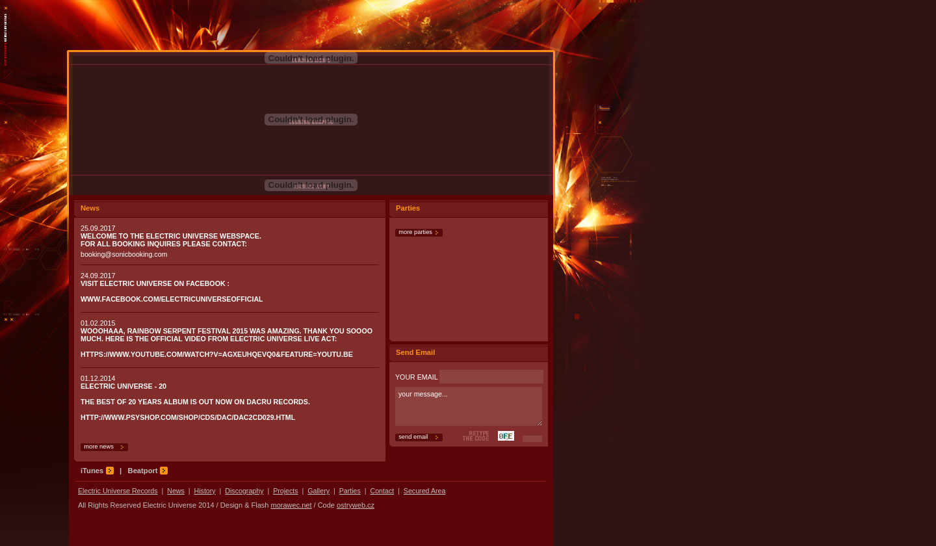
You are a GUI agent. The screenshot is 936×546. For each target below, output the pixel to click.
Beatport (148, 470)
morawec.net (291, 505)
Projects (285, 491)
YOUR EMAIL (469, 377)
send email (411, 437)
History (205, 491)
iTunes (97, 470)
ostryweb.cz (355, 505)
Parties (350, 491)
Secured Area (425, 491)
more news (97, 446)
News (176, 491)
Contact (382, 491)
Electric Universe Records (118, 491)
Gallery (318, 491)
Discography (244, 491)
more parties (413, 232)
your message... (468, 406)
